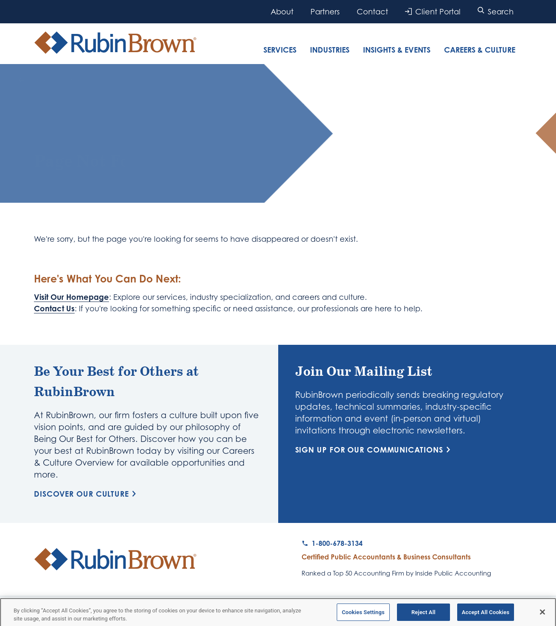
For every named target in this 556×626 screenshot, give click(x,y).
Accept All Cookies (485, 615)
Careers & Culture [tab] (479, 49)
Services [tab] (279, 49)
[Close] (542, 614)
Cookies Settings (363, 615)
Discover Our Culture (86, 493)
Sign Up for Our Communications (374, 449)
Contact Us (54, 308)
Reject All (423, 615)
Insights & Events (396, 49)
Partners (325, 11)
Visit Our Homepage (71, 297)
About (282, 11)
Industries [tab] (329, 49)
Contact (372, 11)
